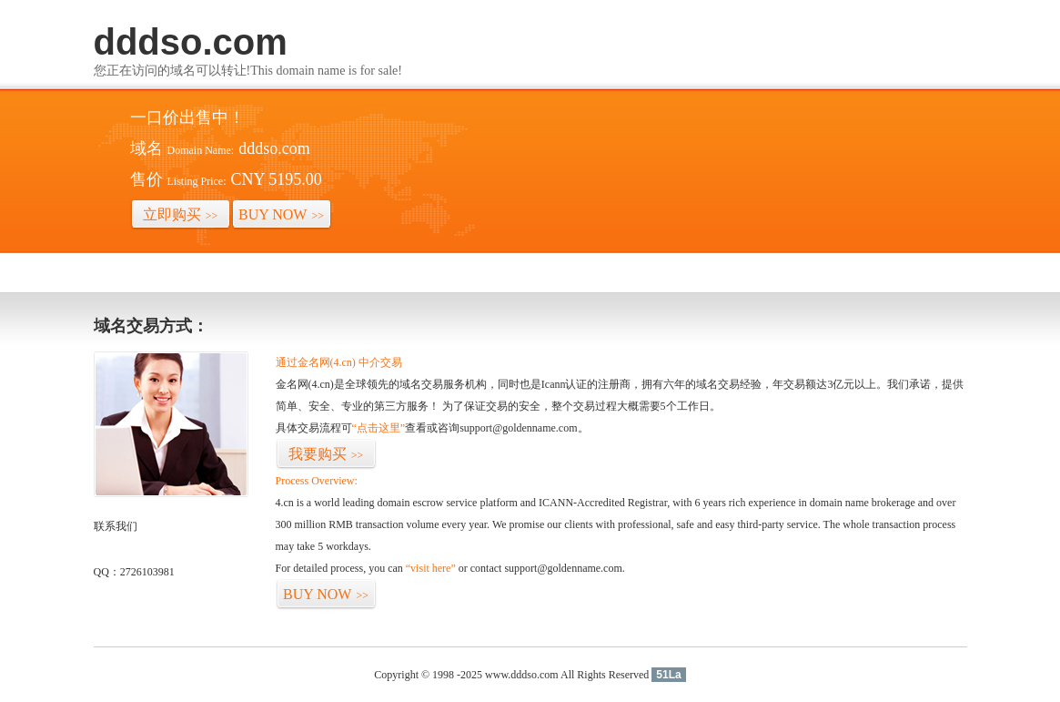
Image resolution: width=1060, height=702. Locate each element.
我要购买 (326, 454)
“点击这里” (379, 428)
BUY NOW (281, 214)
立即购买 (180, 214)
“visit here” (431, 568)
